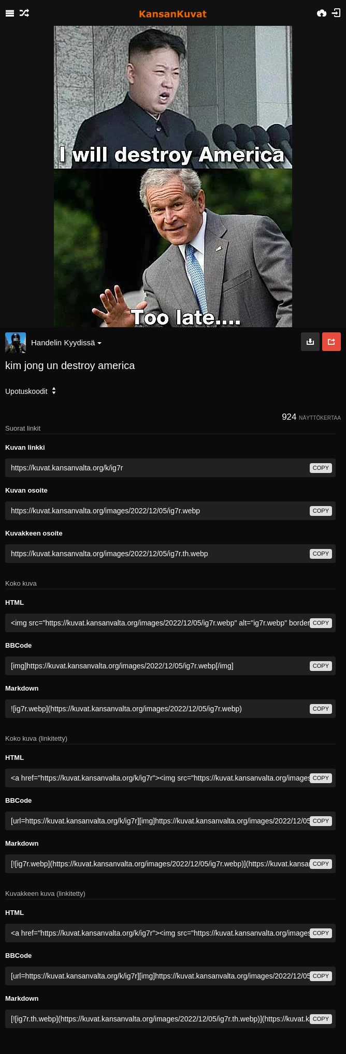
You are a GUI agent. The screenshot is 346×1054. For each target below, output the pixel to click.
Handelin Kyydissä (66, 342)
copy (321, 468)
